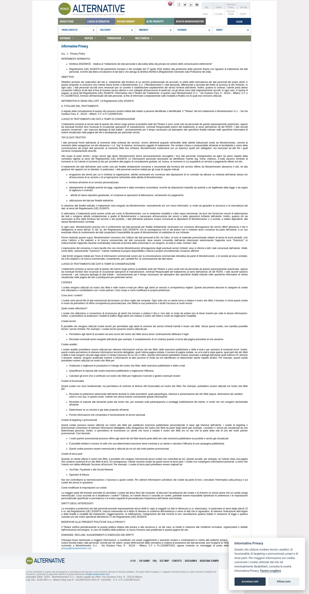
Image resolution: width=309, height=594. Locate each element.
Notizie (89, 38)
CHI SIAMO (218, 14)
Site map (242, 7)
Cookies (218, 7)
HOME (204, 14)
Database (65, 38)
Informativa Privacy (230, 6)
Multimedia (142, 38)
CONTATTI (242, 14)
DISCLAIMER (191, 560)
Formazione (114, 38)
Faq (205, 7)
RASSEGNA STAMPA (230, 13)
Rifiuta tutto (283, 581)
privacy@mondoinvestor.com (76, 548)
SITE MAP (164, 560)
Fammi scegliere (270, 571)
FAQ (155, 560)
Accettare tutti (250, 581)
